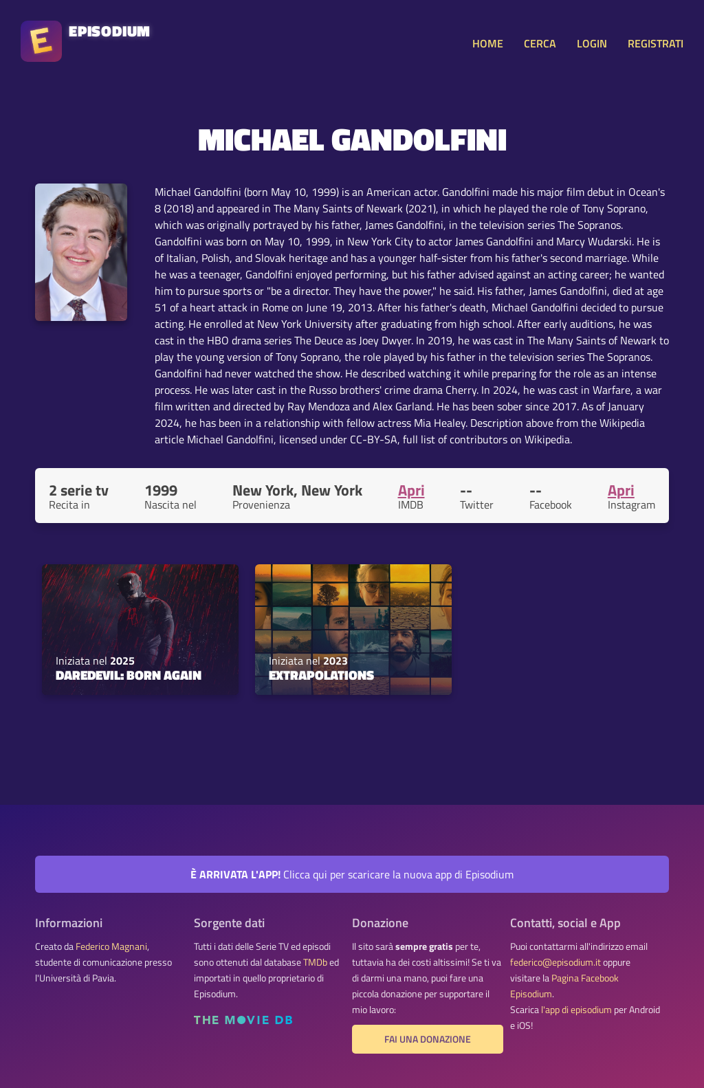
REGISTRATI (655, 43)
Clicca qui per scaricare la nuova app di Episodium (352, 874)
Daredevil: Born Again (128, 675)
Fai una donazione (427, 1039)
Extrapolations (321, 675)
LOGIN (592, 43)
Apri (411, 490)
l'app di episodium (576, 1009)
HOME (487, 43)
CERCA (540, 43)
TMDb (315, 962)
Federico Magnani (111, 946)
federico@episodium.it (555, 962)
